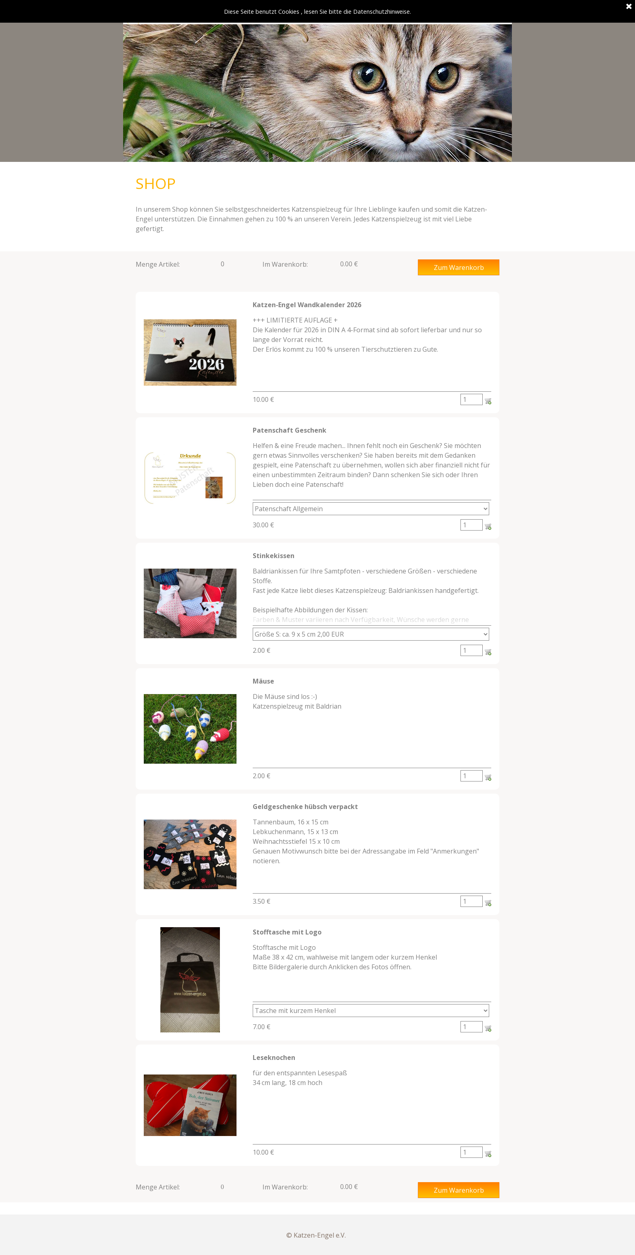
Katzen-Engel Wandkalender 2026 (307, 304)
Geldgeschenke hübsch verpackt (305, 806)
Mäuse (263, 681)
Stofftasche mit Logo (287, 932)
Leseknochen (274, 1057)
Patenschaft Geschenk (289, 430)
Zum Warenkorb (459, 267)
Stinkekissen (273, 555)
